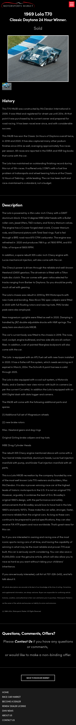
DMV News (7, 710)
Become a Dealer (11, 701)
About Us (7, 715)
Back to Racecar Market (38, 678)
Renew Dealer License (14, 706)
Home (5, 692)
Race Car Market (11, 696)
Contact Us (8, 720)
